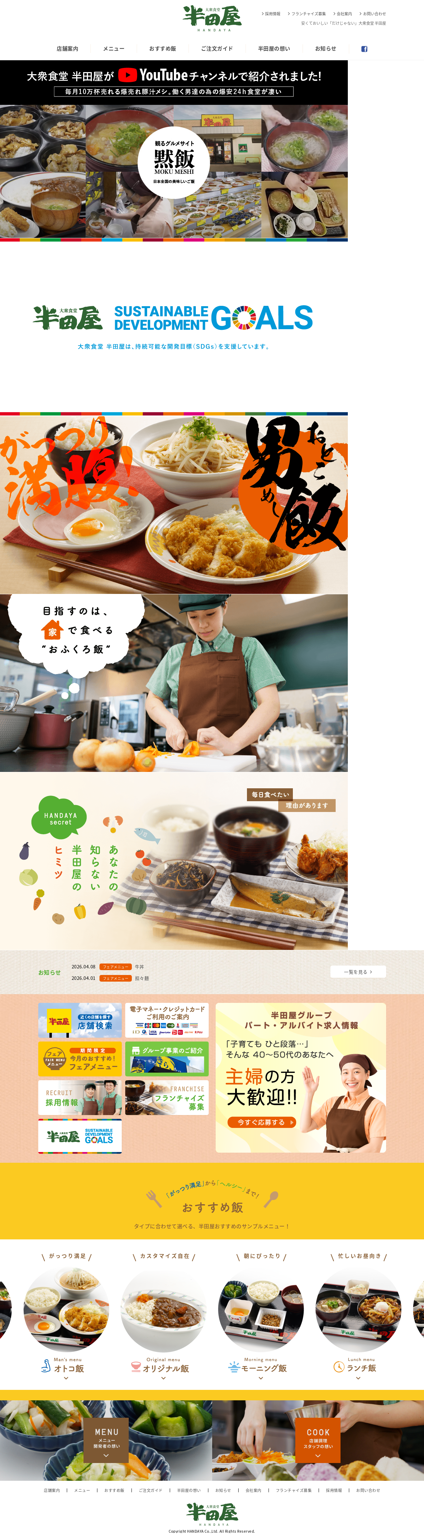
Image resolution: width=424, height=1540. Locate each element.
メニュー (114, 48)
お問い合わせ (374, 14)
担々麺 (142, 978)
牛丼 (139, 966)
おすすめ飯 (162, 48)
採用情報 (272, 14)
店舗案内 (67, 48)
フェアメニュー (116, 966)
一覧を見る (356, 971)
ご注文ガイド (217, 48)
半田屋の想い (274, 48)
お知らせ (326, 48)
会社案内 (344, 14)
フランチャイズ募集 (308, 14)
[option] (261, 1316)
